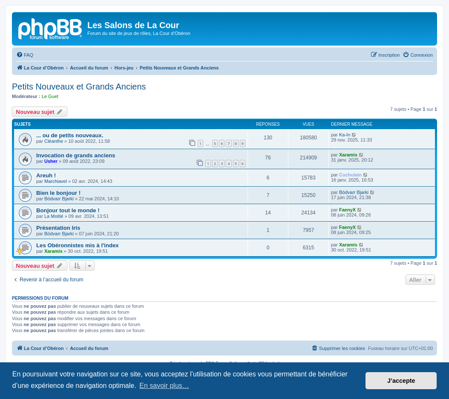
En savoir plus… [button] (164, 385)
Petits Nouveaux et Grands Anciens (79, 86)
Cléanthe (53, 141)
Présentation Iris (58, 228)
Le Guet (50, 96)
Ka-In (344, 134)
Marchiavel (55, 181)
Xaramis (348, 154)
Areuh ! (46, 175)
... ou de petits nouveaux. (70, 135)
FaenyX (347, 209)
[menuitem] (24, 55)
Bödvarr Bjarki (59, 198)
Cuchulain (350, 174)
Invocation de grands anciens (75, 155)
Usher (51, 161)
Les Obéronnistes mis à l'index (77, 245)
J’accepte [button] (401, 380)
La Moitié (53, 216)
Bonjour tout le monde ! (68, 210)
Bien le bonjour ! (58, 193)
